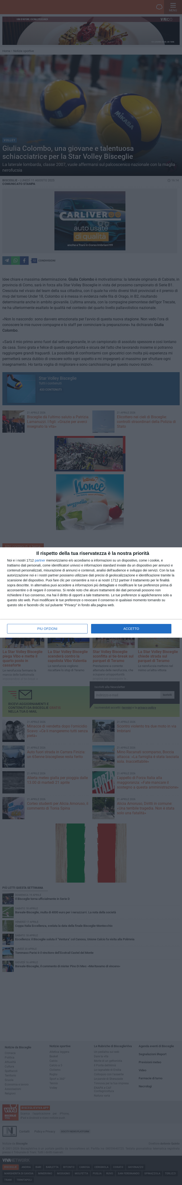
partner (40, 560)
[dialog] (91, 592)
